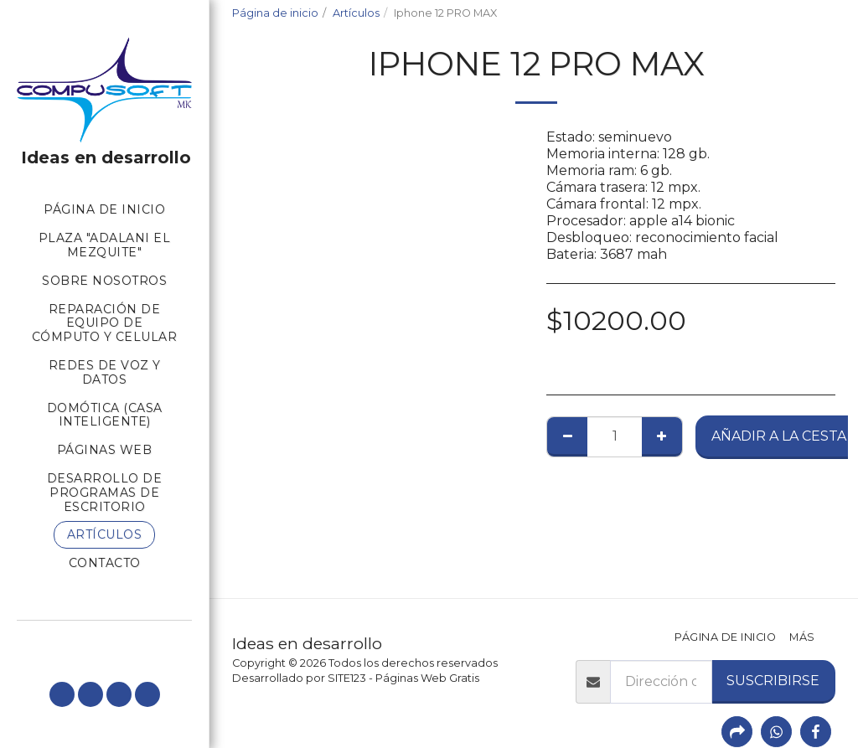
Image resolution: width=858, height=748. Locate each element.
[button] (62, 694)
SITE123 (347, 678)
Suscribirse (772, 681)
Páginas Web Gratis (427, 678)
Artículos (356, 13)
